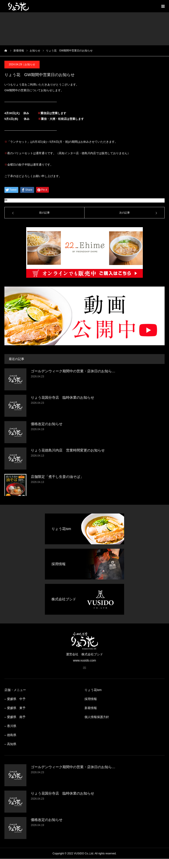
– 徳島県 (10, 735)
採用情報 (90, 699)
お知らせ (30, 64)
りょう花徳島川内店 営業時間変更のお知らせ (68, 450)
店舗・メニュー (15, 690)
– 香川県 (10, 726)
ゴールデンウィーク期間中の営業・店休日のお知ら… (73, 371)
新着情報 (90, 708)
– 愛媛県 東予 (15, 708)
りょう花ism (93, 690)
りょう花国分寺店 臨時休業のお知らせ (62, 397)
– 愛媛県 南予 (15, 717)
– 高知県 (10, 744)
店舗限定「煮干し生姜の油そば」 (57, 477)
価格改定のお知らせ (46, 424)
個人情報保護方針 (96, 717)
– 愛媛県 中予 (15, 699)
